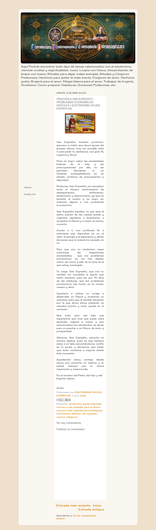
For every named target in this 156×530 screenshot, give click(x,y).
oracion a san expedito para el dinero (78, 407)
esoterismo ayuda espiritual (85, 404)
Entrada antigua (91, 509)
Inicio (97, 505)
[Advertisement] (37, 136)
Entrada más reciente (73, 505)
